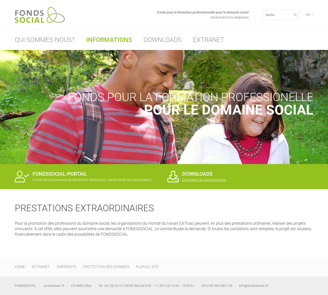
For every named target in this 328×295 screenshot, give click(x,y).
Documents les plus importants (204, 180)
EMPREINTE (66, 267)
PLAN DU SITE (147, 267)
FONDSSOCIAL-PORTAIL (60, 174)
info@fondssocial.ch (253, 285)
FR (308, 15)
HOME (20, 267)
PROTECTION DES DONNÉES (106, 267)
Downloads (163, 40)
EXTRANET (41, 267)
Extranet (208, 40)
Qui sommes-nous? (45, 40)
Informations (109, 40)
